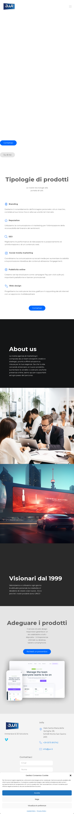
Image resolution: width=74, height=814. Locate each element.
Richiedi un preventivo (37, 651)
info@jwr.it (48, 749)
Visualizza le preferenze (37, 806)
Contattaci (8, 143)
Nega (37, 799)
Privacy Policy (41, 811)
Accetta (37, 793)
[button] (70, 775)
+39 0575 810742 (50, 743)
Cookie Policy (31, 811)
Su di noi (7, 155)
